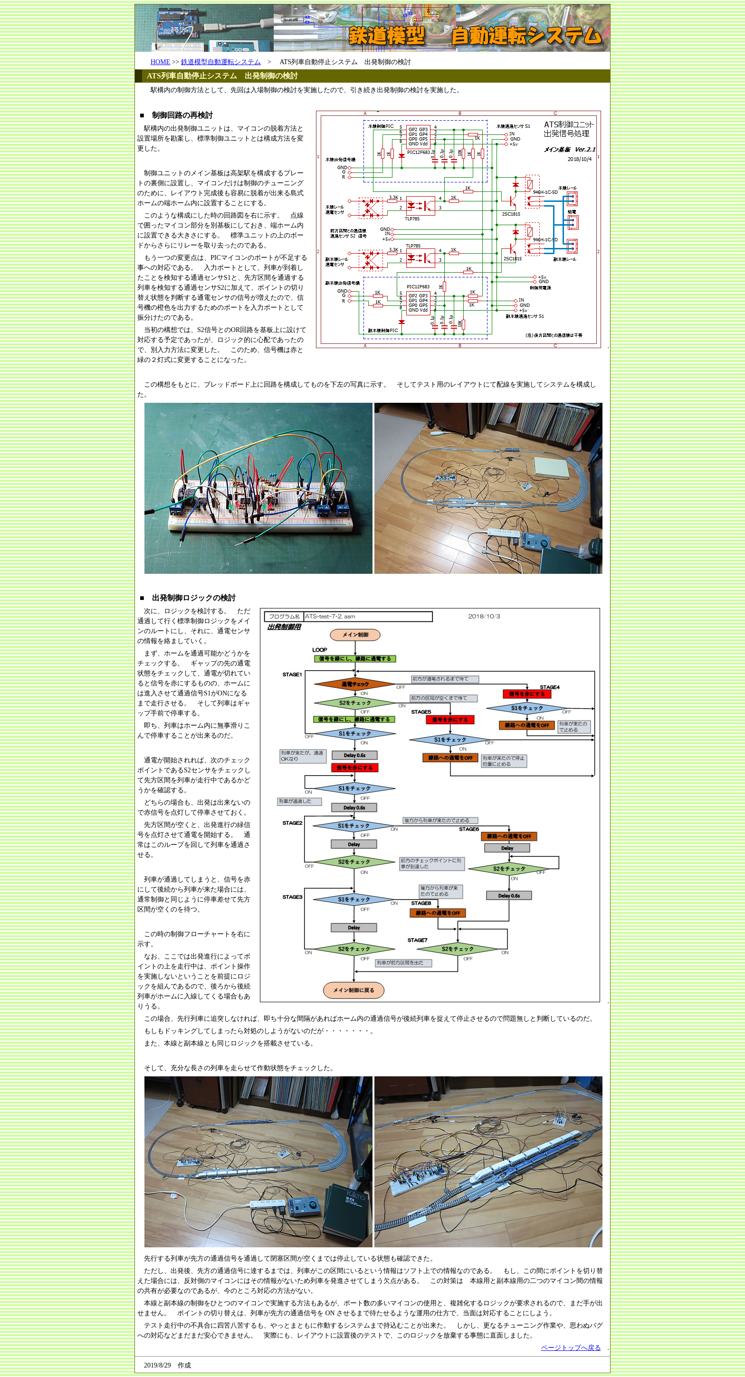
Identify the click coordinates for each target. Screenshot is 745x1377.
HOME (160, 62)
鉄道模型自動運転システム (221, 62)
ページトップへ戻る (571, 1347)
